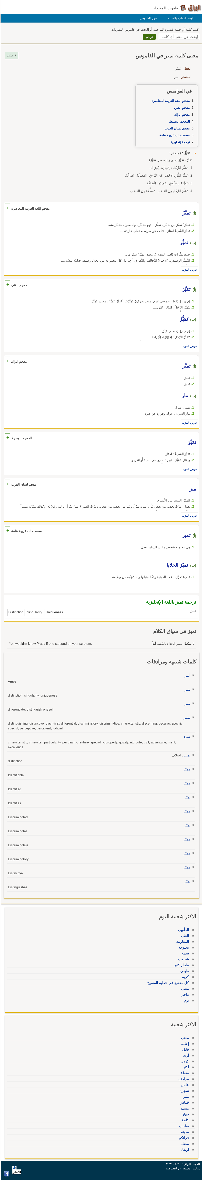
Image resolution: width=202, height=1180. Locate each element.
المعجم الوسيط (179, 121)
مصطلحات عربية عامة (174, 135)
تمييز (186, 755)
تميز (187, 689)
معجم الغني (181, 107)
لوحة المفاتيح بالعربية (179, 18)
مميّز (186, 769)
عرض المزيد (189, 269)
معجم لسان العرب (176, 128)
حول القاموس (148, 18)
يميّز (187, 797)
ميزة (186, 736)
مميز (186, 717)
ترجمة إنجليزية (179, 142)
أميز (187, 675)
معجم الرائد (181, 114)
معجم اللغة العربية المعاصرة (170, 100)
